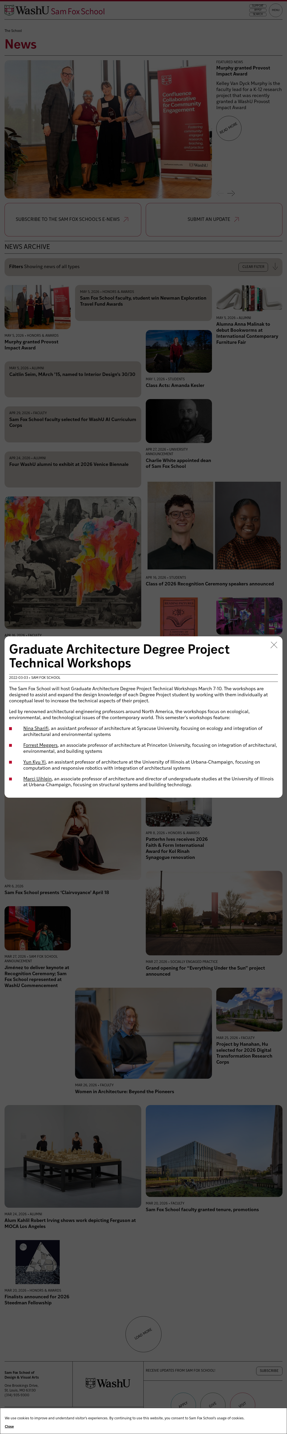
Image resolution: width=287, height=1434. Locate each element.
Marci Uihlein (37, 779)
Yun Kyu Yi (34, 762)
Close (9, 1427)
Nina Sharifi (36, 728)
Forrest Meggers (40, 745)
